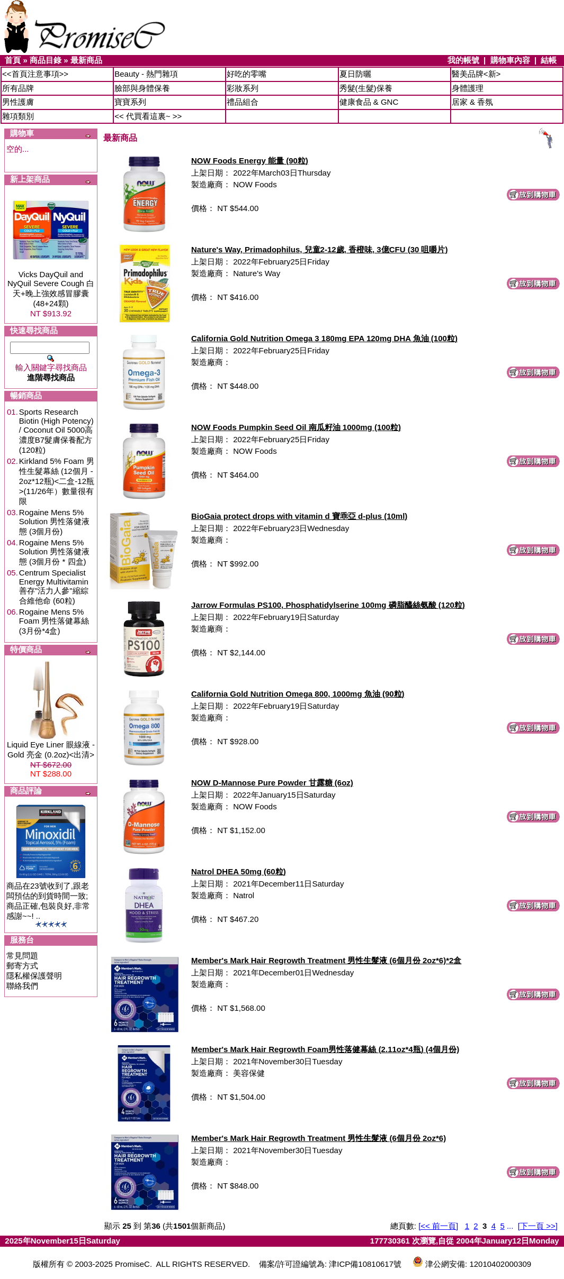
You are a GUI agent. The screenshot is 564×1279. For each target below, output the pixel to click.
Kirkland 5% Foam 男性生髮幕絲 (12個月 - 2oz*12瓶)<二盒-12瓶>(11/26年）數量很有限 (56, 481)
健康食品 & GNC (369, 101)
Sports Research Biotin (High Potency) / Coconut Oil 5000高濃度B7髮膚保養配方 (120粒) (56, 430)
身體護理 (468, 88)
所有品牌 (18, 88)
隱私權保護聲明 (34, 975)
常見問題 (22, 955)
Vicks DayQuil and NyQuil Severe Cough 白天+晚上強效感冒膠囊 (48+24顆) (50, 289)
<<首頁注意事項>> (35, 73)
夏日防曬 (355, 73)
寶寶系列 (130, 101)
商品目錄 (45, 60)
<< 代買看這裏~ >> (148, 116)
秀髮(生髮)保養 (365, 88)
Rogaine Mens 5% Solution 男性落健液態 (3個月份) (54, 522)
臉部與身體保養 (142, 88)
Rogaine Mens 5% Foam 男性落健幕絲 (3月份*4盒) (54, 621)
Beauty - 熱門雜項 (146, 73)
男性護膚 (18, 101)
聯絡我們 (22, 985)
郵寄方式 (22, 965)
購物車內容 (510, 60)
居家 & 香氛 (472, 101)
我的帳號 (463, 60)
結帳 (549, 60)
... (510, 1225)
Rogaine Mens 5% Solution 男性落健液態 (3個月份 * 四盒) (54, 552)
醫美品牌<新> (476, 73)
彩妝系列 (242, 88)
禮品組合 (242, 101)
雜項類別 (18, 116)
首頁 (13, 60)
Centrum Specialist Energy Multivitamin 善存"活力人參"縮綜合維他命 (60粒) (53, 586)
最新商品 (86, 60)
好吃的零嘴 (246, 73)
